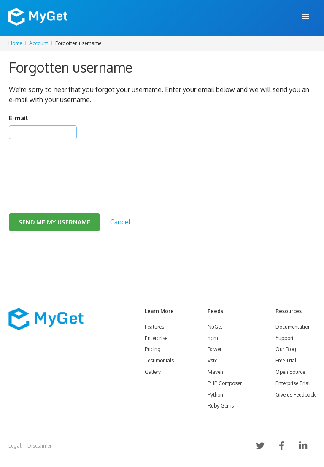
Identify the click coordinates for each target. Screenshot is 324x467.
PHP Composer (225, 383)
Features (154, 327)
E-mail (18, 117)
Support (284, 338)
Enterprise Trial (292, 383)
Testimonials (159, 360)
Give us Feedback (295, 394)
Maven (215, 372)
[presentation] (73, 165)
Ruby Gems (221, 405)
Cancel (120, 222)
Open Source (290, 372)
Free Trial (285, 360)
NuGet (215, 327)
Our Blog (285, 349)
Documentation (293, 327)
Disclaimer (39, 446)
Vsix (212, 360)
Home (15, 43)
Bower (214, 349)
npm (213, 338)
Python (215, 394)
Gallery (153, 372)
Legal (14, 446)
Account (38, 43)
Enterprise (156, 338)
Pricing (153, 349)
